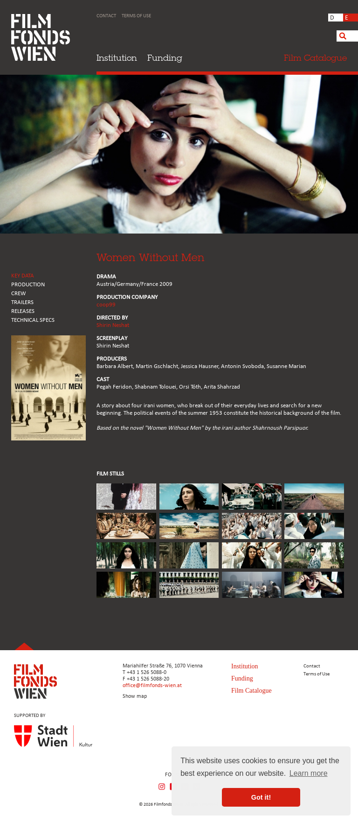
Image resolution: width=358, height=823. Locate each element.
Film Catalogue (251, 690)
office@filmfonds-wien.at (152, 685)
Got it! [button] (261, 797)
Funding (164, 57)
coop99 (106, 305)
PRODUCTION (28, 285)
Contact (106, 16)
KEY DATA (22, 276)
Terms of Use (136, 16)
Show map (135, 696)
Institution (116, 57)
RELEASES (22, 311)
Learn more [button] (308, 773)
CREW (18, 294)
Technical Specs (33, 320)
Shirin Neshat (112, 325)
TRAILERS (22, 302)
